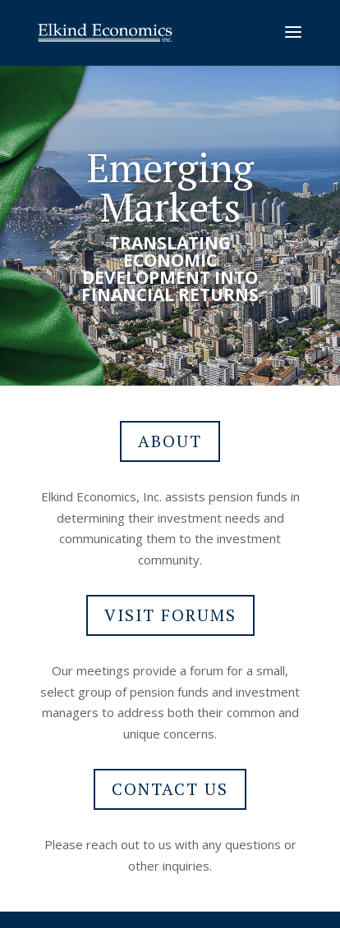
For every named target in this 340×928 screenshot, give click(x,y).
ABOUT (170, 441)
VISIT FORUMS (170, 615)
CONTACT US (170, 789)
